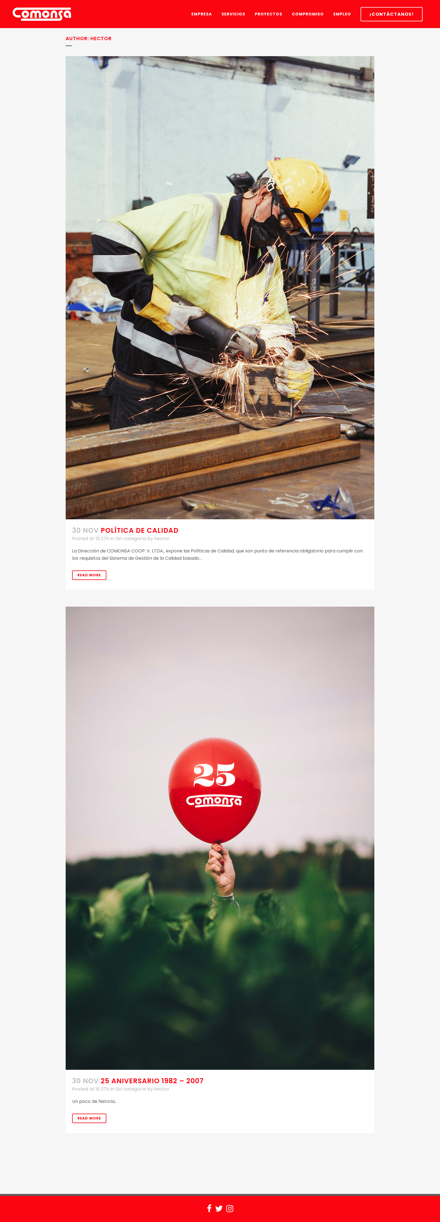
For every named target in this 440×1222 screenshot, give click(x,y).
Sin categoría (130, 538)
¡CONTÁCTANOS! (391, 14)
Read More (89, 575)
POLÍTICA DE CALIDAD (139, 530)
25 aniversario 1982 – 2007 (152, 1081)
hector (161, 538)
